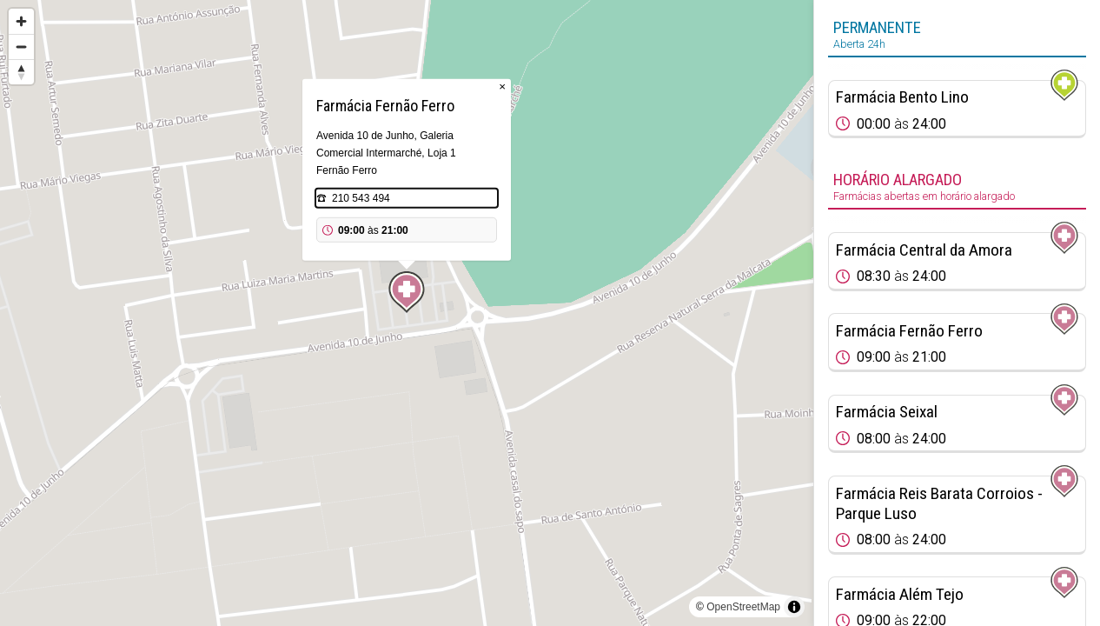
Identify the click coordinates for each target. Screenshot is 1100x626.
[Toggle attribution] (794, 606)
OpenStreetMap (743, 607)
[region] (406, 313)
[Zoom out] (21, 46)
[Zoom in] (21, 21)
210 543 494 (361, 198)
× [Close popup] (502, 86)
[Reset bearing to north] (21, 71)
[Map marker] (406, 292)
